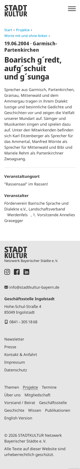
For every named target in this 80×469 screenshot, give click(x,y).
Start (8, 30)
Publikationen (57, 410)
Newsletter (14, 339)
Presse (10, 346)
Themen (11, 387)
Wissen (34, 410)
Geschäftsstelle (53, 402)
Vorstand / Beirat (19, 402)
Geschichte (14, 410)
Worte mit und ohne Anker (25, 35)
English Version (18, 417)
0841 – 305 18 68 (23, 321)
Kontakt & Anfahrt (20, 354)
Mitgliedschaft (38, 394)
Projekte (23, 30)
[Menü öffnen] (72, 9)
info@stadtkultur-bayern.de (34, 287)
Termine (49, 387)
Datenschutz (15, 369)
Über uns (12, 394)
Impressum (14, 362)
